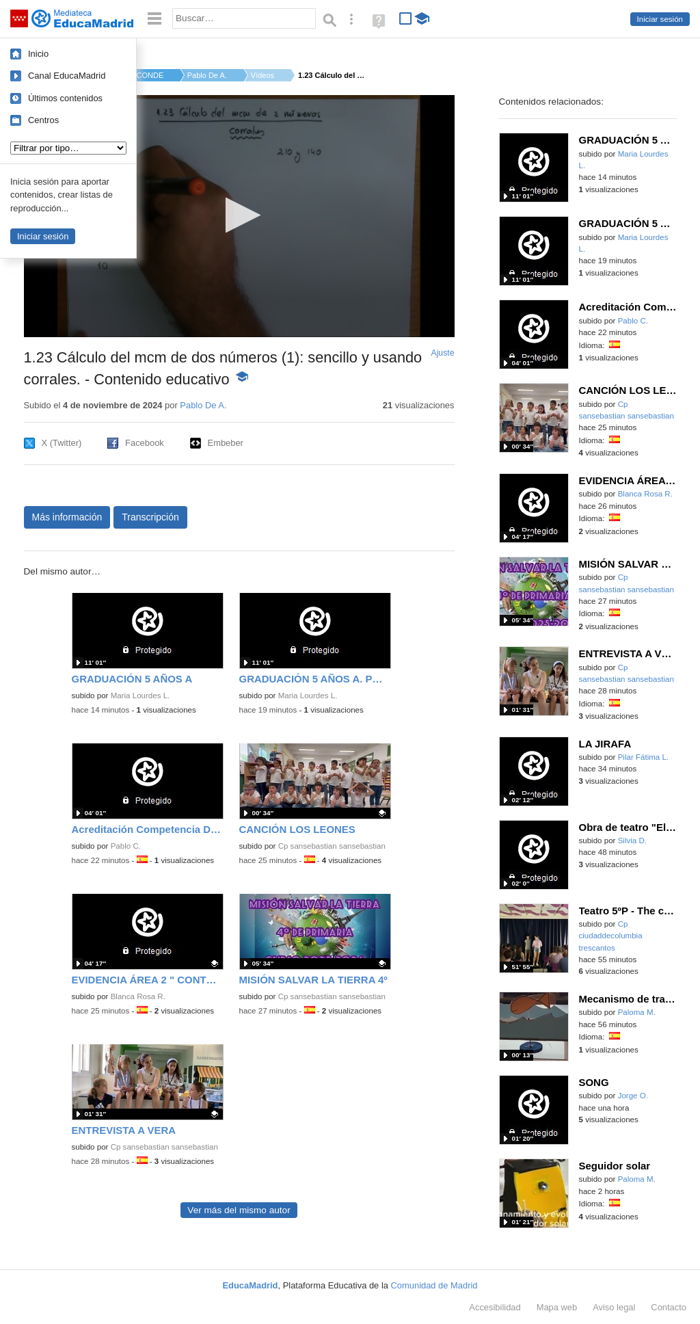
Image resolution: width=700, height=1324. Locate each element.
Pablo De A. (207, 75)
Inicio (38, 54)
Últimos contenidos (65, 98)
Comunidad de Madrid (434, 1285)
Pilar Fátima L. (643, 757)
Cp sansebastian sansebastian (332, 846)
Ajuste (442, 353)
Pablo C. (126, 846)
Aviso (614, 1307)
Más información (67, 517)
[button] (239, 215)
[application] (239, 216)
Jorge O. (633, 1095)
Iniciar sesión (660, 19)
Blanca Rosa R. (138, 996)
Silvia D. (632, 840)
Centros (43, 120)
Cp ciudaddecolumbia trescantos (611, 936)
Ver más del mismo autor (238, 1210)
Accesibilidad (494, 1307)
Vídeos (262, 75)
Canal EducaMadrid (66, 75)
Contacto (668, 1307)
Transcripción (150, 517)
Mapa (557, 1307)
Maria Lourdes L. (140, 695)
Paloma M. (637, 1012)
